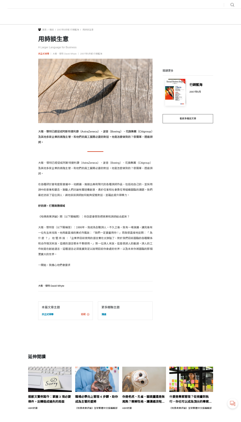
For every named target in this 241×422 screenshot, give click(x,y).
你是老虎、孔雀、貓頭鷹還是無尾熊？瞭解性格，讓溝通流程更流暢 (143, 399)
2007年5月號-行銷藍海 (68, 29)
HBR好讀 (33, 408)
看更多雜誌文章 (188, 118)
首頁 (44, 29)
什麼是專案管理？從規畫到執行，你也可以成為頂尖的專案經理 (190, 399)
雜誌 (51, 29)
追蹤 (85, 314)
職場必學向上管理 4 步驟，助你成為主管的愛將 (96, 399)
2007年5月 (195, 91)
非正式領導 (43, 53)
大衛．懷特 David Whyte (65, 53)
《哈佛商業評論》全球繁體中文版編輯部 (96, 408)
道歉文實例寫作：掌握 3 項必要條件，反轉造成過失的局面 (49, 399)
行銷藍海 (196, 85)
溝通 (103, 314)
